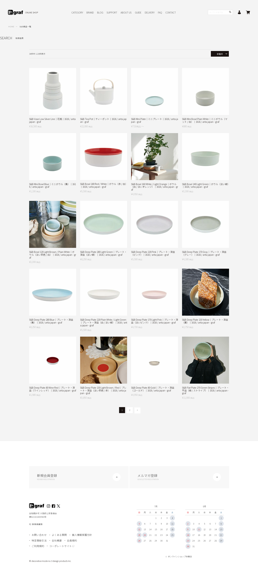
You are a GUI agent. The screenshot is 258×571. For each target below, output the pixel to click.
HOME (11, 26)
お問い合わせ (39, 535)
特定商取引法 (39, 540)
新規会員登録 (78, 477)
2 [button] (129, 410)
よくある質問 (59, 535)
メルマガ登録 (179, 477)
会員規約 (72, 540)
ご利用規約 (38, 546)
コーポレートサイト (60, 546)
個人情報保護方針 (82, 535)
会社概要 (57, 540)
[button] (137, 410)
